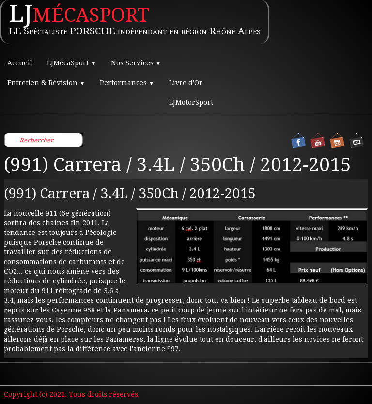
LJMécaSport (71, 63)
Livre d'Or (185, 83)
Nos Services (136, 63)
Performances (127, 83)
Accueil (19, 63)
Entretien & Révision (46, 83)
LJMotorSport (191, 102)
